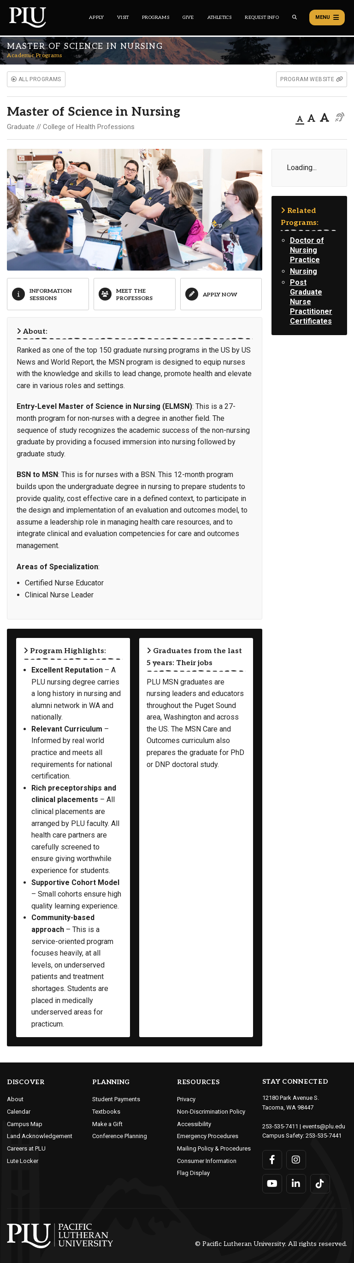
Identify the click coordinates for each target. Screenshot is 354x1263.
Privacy (186, 1099)
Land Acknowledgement (39, 1136)
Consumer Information (206, 1160)
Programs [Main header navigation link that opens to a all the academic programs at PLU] (155, 17)
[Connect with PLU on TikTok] (320, 1183)
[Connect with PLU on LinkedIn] (296, 1183)
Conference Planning (119, 1136)
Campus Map (24, 1124)
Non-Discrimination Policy (211, 1111)
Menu (327, 17)
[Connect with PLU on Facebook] (272, 1159)
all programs (36, 79)
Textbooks (106, 1111)
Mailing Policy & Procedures (214, 1148)
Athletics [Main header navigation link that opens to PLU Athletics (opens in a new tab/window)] (219, 17)
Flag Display (193, 1172)
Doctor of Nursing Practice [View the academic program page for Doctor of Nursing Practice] (307, 250)
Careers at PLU (26, 1148)
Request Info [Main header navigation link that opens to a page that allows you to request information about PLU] (261, 17)
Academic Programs (34, 55)
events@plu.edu (323, 1126)
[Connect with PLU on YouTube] (272, 1183)
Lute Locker (22, 1160)
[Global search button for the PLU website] (294, 17)
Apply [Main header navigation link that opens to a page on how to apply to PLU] (96, 17)
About (15, 1099)
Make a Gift (107, 1124)
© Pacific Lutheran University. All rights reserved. (271, 1243)
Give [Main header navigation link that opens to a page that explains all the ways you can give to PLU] (188, 17)
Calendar (18, 1111)
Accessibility (194, 1124)
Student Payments (116, 1099)
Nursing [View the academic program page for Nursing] (303, 271)
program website (311, 79)
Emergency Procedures (207, 1136)
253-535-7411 (280, 1126)
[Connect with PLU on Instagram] (296, 1159)
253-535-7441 (324, 1135)
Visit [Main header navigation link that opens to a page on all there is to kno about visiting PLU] (123, 17)
